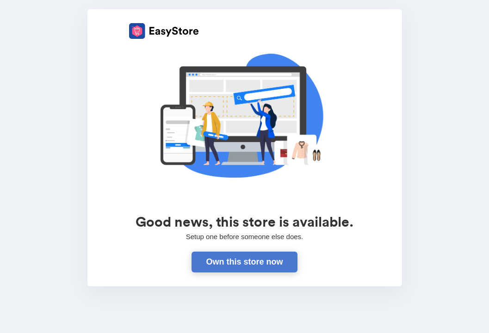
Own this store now (244, 261)
